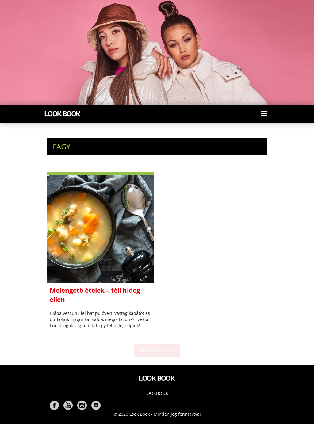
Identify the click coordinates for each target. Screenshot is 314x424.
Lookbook (156, 393)
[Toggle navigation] (264, 113)
